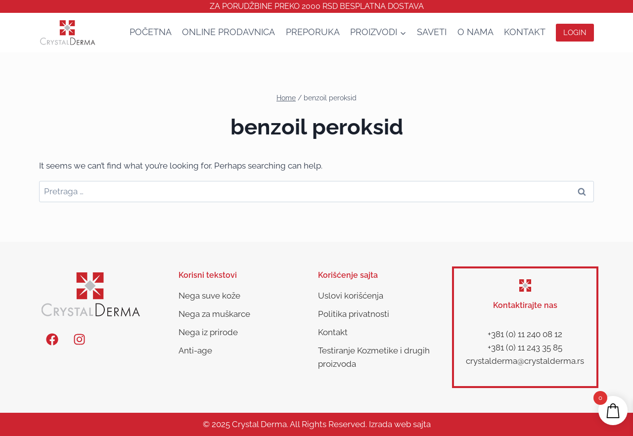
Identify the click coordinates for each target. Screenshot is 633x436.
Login (575, 32)
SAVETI (432, 32)
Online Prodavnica (228, 32)
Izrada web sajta (400, 424)
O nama (475, 32)
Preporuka (313, 32)
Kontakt (524, 32)
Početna (151, 32)
